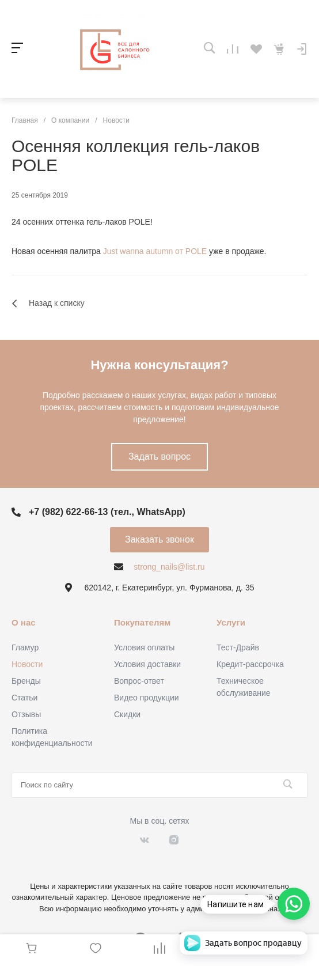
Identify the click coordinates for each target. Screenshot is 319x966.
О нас (24, 622)
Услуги (231, 622)
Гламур (25, 647)
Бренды (26, 680)
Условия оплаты (144, 647)
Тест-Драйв (238, 647)
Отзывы (26, 714)
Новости (27, 664)
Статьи (24, 697)
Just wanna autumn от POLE (155, 251)
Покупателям (142, 622)
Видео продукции (146, 697)
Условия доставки (147, 664)
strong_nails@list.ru (169, 566)
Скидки (127, 714)
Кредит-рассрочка (250, 664)
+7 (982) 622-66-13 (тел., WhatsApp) (107, 512)
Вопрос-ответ (139, 680)
